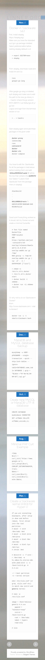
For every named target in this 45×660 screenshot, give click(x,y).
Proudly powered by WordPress (22, 652)
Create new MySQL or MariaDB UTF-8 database (22, 402)
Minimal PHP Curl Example (22, 446)
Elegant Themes (29, 654)
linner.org (24, 17)
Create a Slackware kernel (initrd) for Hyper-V (22, 504)
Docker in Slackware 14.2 (22, 29)
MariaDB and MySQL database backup (22, 343)
